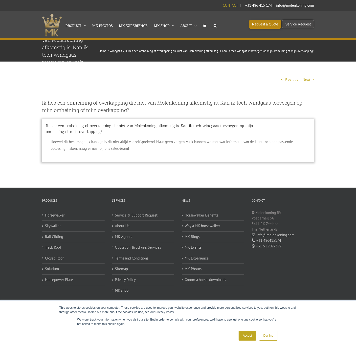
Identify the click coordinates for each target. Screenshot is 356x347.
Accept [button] (247, 335)
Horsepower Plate (59, 279)
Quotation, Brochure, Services (138, 247)
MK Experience (197, 258)
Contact (230, 5)
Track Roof (53, 247)
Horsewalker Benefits (201, 215)
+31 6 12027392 (267, 246)
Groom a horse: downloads (205, 279)
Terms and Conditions (131, 258)
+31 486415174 (266, 240)
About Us (122, 225)
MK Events (193, 247)
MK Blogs (192, 236)
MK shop (122, 290)
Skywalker (53, 225)
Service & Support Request (136, 215)
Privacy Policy (125, 279)
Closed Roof (54, 258)
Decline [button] (268, 335)
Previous (291, 79)
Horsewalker (55, 215)
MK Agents (123, 236)
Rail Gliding (54, 236)
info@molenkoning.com (295, 5)
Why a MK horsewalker (202, 225)
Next (306, 79)
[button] (215, 25)
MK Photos (193, 268)
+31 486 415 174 (258, 5)
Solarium (52, 268)
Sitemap (121, 268)
